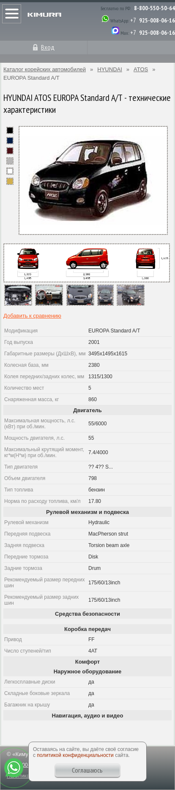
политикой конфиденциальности (75, 755)
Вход (48, 47)
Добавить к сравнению (32, 316)
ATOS (141, 69)
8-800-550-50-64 (154, 8)
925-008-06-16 (157, 20)
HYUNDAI (109, 69)
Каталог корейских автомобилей (44, 69)
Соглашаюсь (87, 770)
